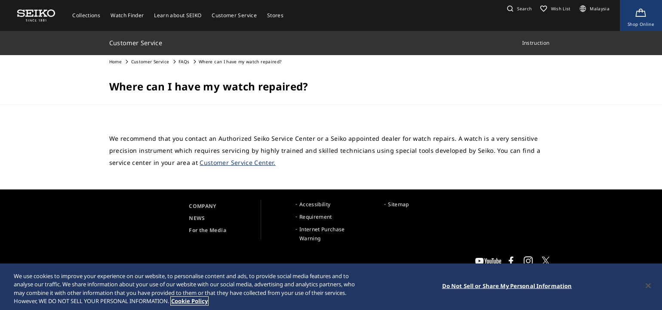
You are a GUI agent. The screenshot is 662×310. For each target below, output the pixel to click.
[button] (518, 8)
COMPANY (202, 206)
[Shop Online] (641, 15)
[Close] (648, 286)
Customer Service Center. (237, 162)
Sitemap (398, 204)
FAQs (184, 62)
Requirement (315, 216)
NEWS (197, 218)
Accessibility (315, 204)
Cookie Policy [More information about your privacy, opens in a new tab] (189, 302)
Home (115, 62)
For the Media (207, 230)
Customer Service (150, 62)
